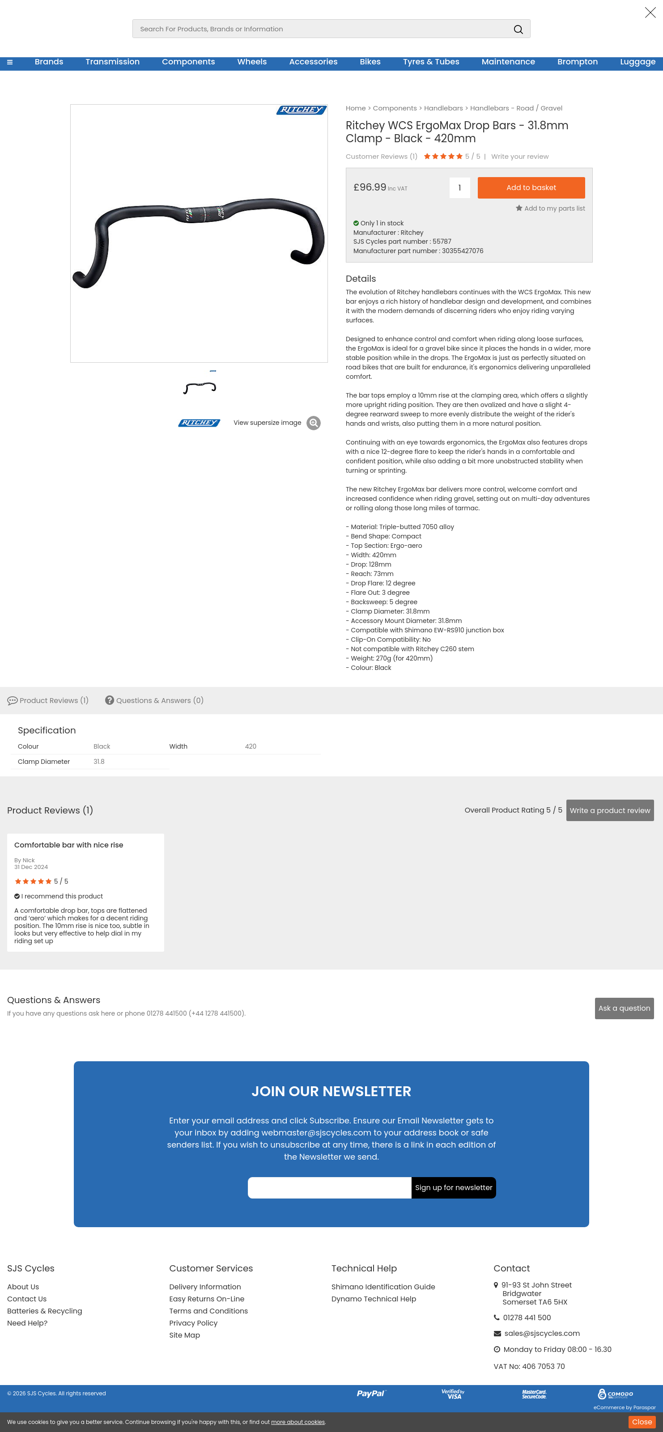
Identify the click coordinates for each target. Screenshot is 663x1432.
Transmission (112, 61)
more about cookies (298, 1422)
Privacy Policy (194, 1323)
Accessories (313, 61)
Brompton (577, 61)
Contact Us (27, 1299)
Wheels (252, 61)
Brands (49, 61)
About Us (23, 1287)
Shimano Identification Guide (383, 1287)
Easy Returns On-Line (207, 1299)
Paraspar (644, 1407)
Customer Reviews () (382, 157)
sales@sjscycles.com (542, 1333)
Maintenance (509, 61)
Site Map (185, 1335)
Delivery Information (205, 1287)
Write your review (520, 157)
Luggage (638, 61)
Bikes (370, 61)
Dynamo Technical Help (374, 1299)
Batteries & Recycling (44, 1311)
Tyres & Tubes (431, 61)
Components (188, 61)
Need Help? (27, 1323)
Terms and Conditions (209, 1311)
